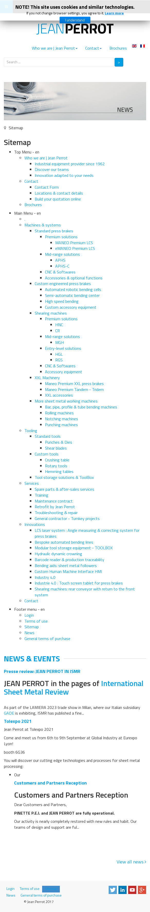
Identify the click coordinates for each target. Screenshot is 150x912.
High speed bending (62, 301)
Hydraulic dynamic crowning (58, 554)
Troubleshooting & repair (56, 512)
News (29, 633)
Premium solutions (61, 237)
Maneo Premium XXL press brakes (74, 383)
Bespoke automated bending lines (64, 542)
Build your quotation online (58, 199)
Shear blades (56, 448)
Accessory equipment (63, 372)
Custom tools (47, 454)
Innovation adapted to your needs (64, 175)
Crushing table (57, 460)
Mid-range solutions (62, 254)
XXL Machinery (47, 378)
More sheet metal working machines (66, 401)
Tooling (30, 430)
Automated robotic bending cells (73, 289)
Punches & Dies (58, 442)
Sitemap (31, 627)
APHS (60, 260)
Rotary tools (56, 466)
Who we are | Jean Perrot (55, 48)
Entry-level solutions (63, 348)
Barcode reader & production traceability (69, 560)
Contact (93, 48)
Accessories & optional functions (73, 278)
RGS (59, 360)
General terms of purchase (47, 638)
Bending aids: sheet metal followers (66, 565)
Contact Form (47, 187)
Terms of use (36, 621)
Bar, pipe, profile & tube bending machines (81, 407)
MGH (59, 342)
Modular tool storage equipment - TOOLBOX (74, 548)
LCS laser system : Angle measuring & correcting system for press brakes (87, 533)
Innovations (34, 524)
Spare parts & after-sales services (64, 489)
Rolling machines (59, 413)
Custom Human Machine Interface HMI (68, 571)
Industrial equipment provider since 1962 (70, 164)
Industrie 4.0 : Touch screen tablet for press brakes (79, 583)
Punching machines (61, 425)
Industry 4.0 (45, 577)
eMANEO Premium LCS (75, 248)
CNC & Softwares (60, 272)
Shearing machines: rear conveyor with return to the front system (85, 592)
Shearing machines (51, 313)
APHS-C (62, 266)
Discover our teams (52, 169)
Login (29, 615)
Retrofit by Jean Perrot (55, 507)
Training (41, 495)
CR (57, 330)
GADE (9, 713)
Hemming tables (59, 471)
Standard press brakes (54, 231)
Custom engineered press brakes (63, 283)
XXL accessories (59, 395)
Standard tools (48, 436)
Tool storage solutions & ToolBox (64, 477)
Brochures (118, 48)
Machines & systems (42, 225)
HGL (59, 354)
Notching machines (61, 419)
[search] (59, 62)
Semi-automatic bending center (72, 295)
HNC (59, 325)
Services (31, 483)
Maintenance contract (54, 501)
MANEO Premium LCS (74, 243)
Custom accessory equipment (70, 307)
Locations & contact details (59, 193)
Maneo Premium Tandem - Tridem (74, 389)
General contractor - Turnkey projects (67, 518)
